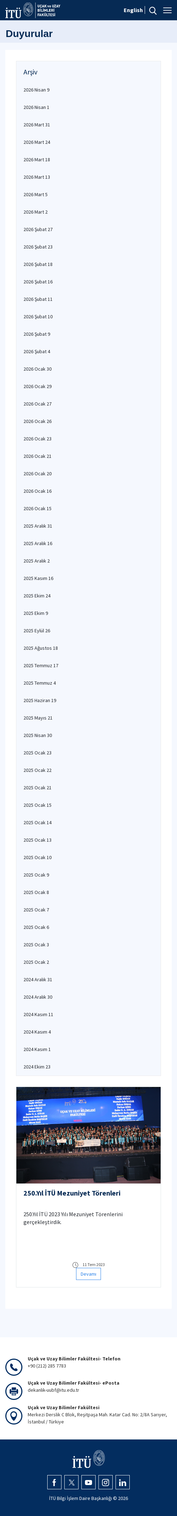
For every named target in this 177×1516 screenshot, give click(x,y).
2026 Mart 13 (36, 177)
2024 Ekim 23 (36, 1066)
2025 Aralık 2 (36, 561)
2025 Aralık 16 (37, 543)
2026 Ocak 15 (37, 508)
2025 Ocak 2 (36, 962)
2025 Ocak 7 (36, 909)
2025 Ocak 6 (36, 927)
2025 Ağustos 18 (40, 648)
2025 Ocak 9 (36, 875)
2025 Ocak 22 (37, 770)
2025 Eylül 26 (36, 630)
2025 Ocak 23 (37, 752)
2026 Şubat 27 (38, 229)
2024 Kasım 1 (37, 1049)
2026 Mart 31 (36, 124)
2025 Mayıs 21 (38, 718)
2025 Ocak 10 (37, 857)
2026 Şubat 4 (36, 351)
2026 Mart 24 (36, 142)
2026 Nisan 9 (36, 90)
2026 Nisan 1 (36, 107)
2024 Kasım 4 (37, 1032)
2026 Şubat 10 (38, 316)
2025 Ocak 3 (36, 944)
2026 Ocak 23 (37, 438)
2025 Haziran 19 (39, 700)
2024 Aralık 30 (37, 997)
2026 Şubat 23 (38, 247)
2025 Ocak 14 (37, 822)
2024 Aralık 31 (37, 979)
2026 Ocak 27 (37, 404)
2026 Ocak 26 (37, 421)
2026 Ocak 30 (37, 369)
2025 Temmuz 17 (40, 665)
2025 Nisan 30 (37, 735)
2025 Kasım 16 (38, 578)
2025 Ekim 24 (36, 595)
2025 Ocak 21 (37, 787)
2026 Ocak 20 (37, 473)
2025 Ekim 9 (35, 613)
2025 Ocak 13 (37, 840)
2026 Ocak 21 (37, 456)
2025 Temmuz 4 (39, 683)
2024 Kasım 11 (38, 1014)
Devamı (88, 1274)
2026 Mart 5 (35, 194)
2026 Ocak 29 (37, 386)
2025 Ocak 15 (37, 805)
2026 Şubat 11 (38, 299)
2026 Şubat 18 (38, 264)
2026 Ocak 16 (37, 491)
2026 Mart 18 (36, 159)
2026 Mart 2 (35, 212)
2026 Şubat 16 (38, 281)
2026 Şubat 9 (36, 334)
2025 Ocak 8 (36, 892)
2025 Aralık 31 (37, 526)
